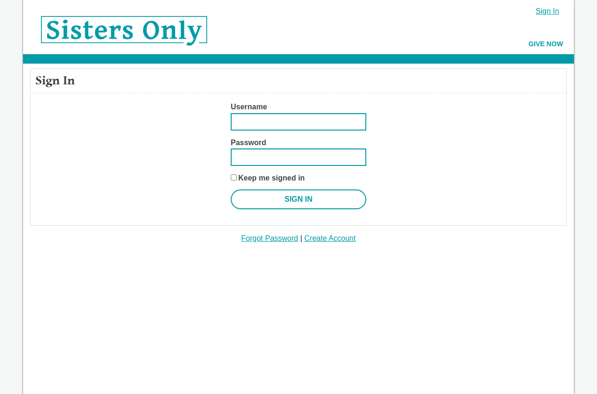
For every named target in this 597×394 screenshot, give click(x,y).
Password (248, 143)
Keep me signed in (271, 178)
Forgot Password (269, 238)
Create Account (329, 238)
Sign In (547, 11)
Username (249, 107)
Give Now (545, 44)
